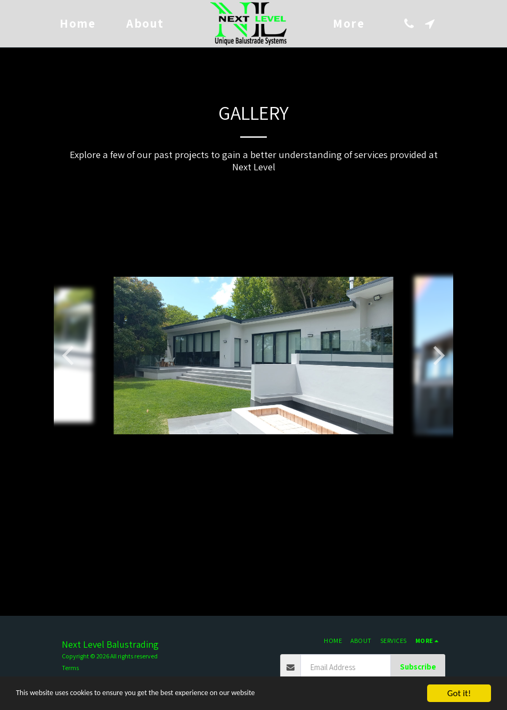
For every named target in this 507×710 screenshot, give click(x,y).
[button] (410, 24)
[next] (437, 355)
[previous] (70, 355)
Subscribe (418, 667)
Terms (70, 668)
